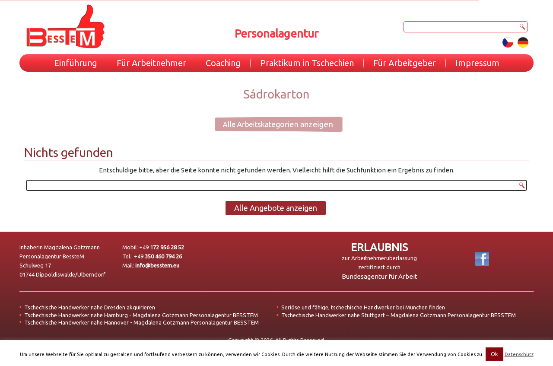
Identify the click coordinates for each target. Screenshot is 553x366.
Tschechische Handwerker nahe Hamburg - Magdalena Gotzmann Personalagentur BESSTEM (141, 315)
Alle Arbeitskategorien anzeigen (270, 124)
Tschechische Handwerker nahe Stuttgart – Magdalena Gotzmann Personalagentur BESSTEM (398, 315)
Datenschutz (519, 354)
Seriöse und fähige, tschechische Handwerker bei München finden (363, 307)
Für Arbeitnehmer (151, 63)
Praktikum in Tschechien (307, 63)
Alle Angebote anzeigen (275, 208)
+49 (161, 247)
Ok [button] (494, 354)
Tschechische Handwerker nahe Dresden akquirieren (89, 307)
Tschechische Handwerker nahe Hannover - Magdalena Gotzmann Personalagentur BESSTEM (141, 322)
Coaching (223, 63)
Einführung (75, 63)
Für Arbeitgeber (404, 63)
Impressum (477, 63)
